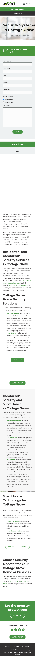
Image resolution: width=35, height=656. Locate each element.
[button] (17, 9)
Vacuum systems (13, 521)
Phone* (5, 82)
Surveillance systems (14, 421)
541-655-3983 (14, 581)
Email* (5, 75)
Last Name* (7, 68)
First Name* (7, 61)
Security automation (14, 531)
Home (6, 35)
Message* (6, 106)
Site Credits (8, 646)
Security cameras (13, 313)
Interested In (8, 97)
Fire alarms (11, 460)
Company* (6, 89)
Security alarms (12, 333)
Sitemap (16, 646)
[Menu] (26, 3)
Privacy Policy (26, 646)
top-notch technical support (18, 285)
